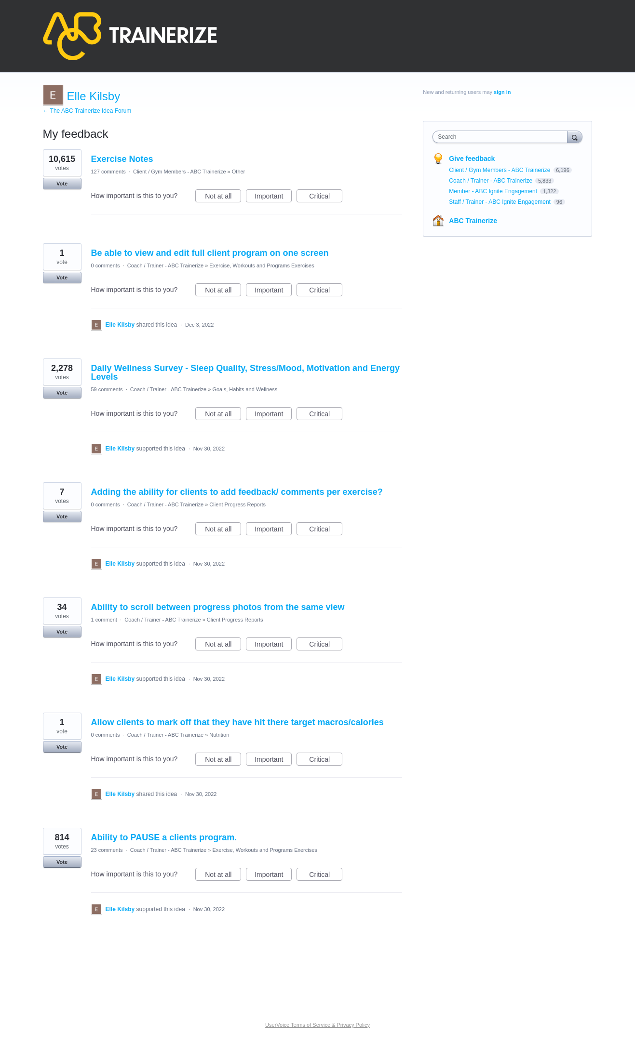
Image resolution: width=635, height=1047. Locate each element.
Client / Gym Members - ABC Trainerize (179, 171)
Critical (325, 197)
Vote (62, 183)
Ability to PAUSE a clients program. (164, 837)
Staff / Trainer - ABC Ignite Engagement (500, 202)
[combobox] (502, 136)
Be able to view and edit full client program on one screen (210, 253)
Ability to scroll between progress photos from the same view (218, 607)
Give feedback (472, 158)
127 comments (108, 171)
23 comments (107, 850)
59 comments (107, 389)
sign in (502, 92)
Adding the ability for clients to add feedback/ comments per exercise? (237, 492)
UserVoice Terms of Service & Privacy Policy (317, 1025)
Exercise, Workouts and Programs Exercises (261, 265)
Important (273, 197)
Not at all (223, 197)
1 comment (104, 620)
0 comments (105, 265)
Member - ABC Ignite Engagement (494, 191)
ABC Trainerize (473, 221)
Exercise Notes (122, 159)
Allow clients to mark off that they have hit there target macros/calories (237, 722)
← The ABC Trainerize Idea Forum (87, 110)
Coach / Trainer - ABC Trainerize (165, 265)
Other (238, 171)
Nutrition (219, 735)
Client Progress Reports (237, 504)
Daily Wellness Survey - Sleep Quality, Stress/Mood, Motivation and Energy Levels (245, 372)
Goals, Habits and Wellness (244, 389)
